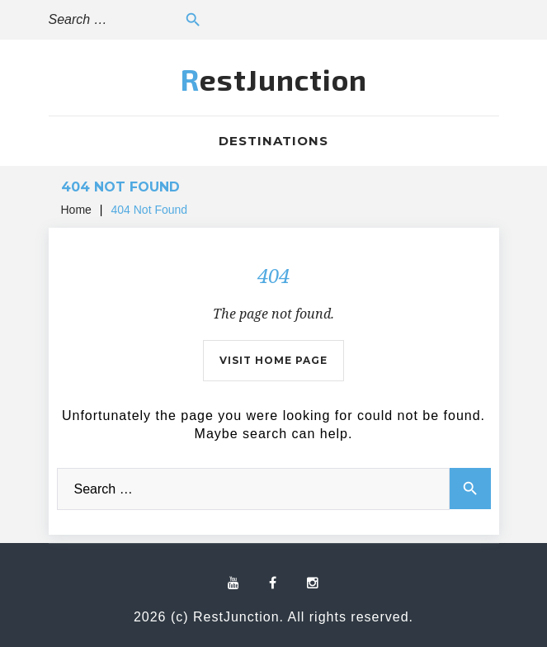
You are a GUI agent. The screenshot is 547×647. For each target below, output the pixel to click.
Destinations (273, 141)
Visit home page (273, 360)
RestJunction (274, 79)
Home (76, 209)
